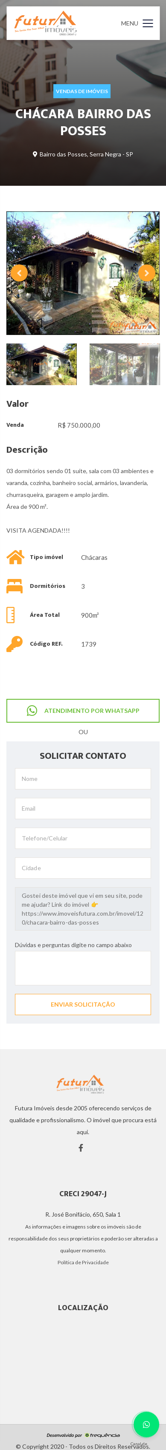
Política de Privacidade (83, 1262)
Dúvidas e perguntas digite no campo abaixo (73, 944)
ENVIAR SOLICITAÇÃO (83, 1004)
